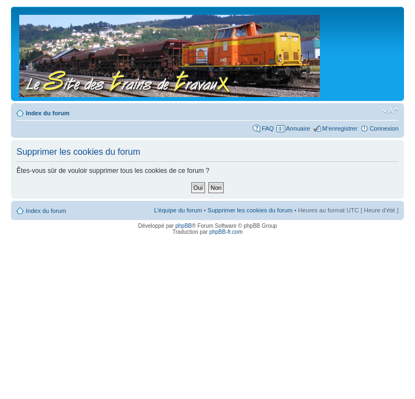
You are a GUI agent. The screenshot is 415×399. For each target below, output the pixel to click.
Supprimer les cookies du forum (250, 210)
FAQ (268, 128)
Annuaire (298, 128)
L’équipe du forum (178, 210)
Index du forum (47, 113)
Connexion (384, 128)
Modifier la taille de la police (391, 111)
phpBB (183, 226)
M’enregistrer (339, 128)
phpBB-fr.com (226, 232)
